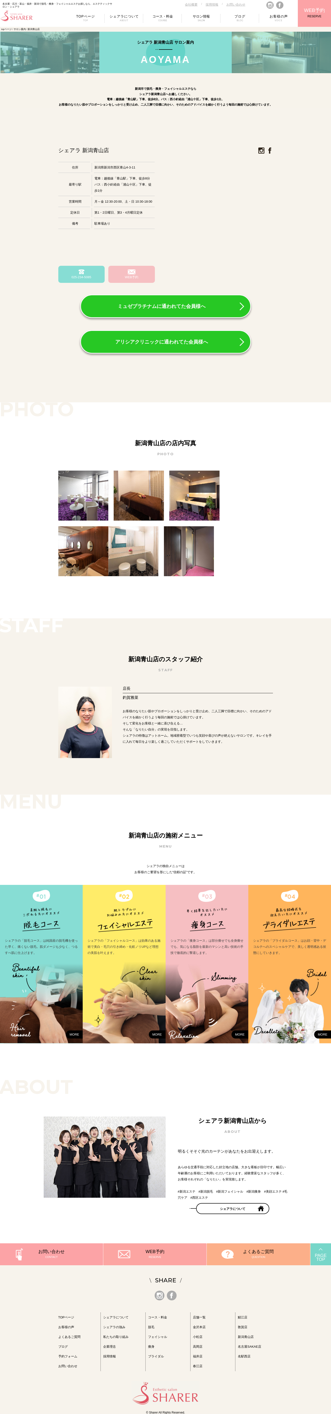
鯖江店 (242, 1316)
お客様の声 (66, 1325)
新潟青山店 (246, 1335)
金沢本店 (199, 1325)
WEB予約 (314, 10)
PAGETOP (321, 1256)
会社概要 (191, 4)
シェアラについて (232, 1207)
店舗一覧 (199, 1316)
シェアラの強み (114, 1325)
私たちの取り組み (116, 1335)
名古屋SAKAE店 (249, 1345)
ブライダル (156, 1355)
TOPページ (66, 1316)
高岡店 (197, 1345)
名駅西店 (244, 1355)
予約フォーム (67, 1355)
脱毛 (151, 1325)
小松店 (197, 1335)
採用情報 (212, 4)
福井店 (197, 1355)
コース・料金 (157, 1316)
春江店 (197, 1364)
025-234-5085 (81, 277)
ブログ (63, 1345)
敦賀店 (242, 1325)
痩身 (151, 1345)
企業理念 (109, 1345)
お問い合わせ (235, 4)
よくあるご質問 (258, 1250)
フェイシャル (157, 1335)
